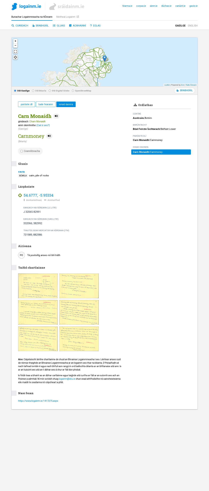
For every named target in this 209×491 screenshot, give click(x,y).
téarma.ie (127, 5)
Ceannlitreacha (30, 151)
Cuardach (20, 25)
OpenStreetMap (81, 90)
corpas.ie (141, 5)
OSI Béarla (39, 90)
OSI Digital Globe (59, 90)
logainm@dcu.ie (67, 379)
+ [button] (15, 41)
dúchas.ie (166, 5)
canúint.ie (180, 5)
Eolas (95, 25)
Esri (182, 85)
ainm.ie (153, 5)
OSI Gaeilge (22, 90)
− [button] (15, 46)
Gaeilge (180, 25)
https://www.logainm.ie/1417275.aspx (38, 400)
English (193, 25)
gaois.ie (193, 5)
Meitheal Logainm (67, 16)
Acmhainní (77, 25)
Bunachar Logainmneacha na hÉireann (31, 16)
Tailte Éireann (191, 85)
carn (21, 171)
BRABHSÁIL (184, 90)
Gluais (59, 25)
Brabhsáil (40, 25)
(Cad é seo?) (43, 125)
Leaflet (167, 85)
